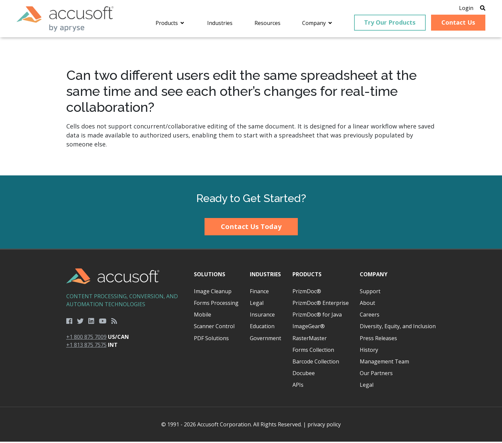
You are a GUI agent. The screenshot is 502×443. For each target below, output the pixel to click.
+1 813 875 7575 (86, 346)
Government (265, 339)
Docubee (303, 374)
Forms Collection (313, 351)
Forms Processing (216, 304)
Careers (369, 316)
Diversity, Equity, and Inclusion (398, 328)
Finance (259, 292)
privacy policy (324, 425)
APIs (297, 386)
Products (306, 275)
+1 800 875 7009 (86, 338)
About (367, 304)
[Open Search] (479, 8)
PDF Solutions (211, 339)
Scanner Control (214, 328)
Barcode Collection (315, 362)
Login (463, 8)
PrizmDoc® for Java (317, 316)
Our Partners (376, 374)
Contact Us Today (251, 227)
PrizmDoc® (306, 292)
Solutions (209, 275)
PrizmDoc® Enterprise (320, 304)
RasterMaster (309, 339)
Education (262, 328)
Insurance (262, 316)
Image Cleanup (213, 292)
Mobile (202, 316)
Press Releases (378, 339)
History (369, 351)
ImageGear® (308, 328)
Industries (265, 275)
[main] (251, 108)
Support (370, 292)
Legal (256, 304)
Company (373, 275)
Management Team (384, 362)
